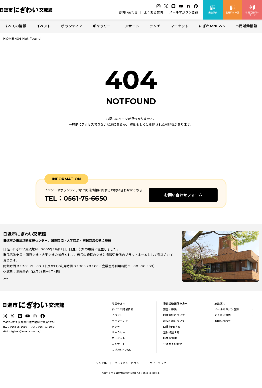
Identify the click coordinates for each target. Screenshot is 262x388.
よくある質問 (153, 12)
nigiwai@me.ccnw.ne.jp (26, 334)
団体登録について (174, 317)
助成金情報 (170, 340)
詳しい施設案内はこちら (24, 282)
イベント (43, 26)
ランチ (154, 26)
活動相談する (171, 335)
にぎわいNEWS (212, 26)
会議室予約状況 (172, 346)
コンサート (130, 26)
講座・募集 (170, 312)
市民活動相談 (246, 26)
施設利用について (174, 323)
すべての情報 (15, 26)
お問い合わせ (128, 12)
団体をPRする (172, 329)
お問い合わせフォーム (183, 195)
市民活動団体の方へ (175, 306)
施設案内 (219, 306)
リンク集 (101, 365)
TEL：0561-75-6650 (15, 329)
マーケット (180, 26)
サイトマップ (158, 365)
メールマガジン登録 (183, 12)
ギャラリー (102, 26)
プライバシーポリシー (128, 365)
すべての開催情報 (122, 312)
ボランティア (72, 26)
